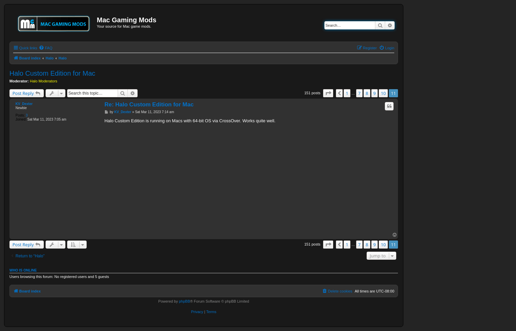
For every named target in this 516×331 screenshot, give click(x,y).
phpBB (184, 301)
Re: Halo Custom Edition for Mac (149, 104)
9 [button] (374, 93)
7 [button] (359, 93)
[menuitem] (45, 48)
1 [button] (347, 93)
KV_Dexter (24, 104)
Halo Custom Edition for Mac (52, 73)
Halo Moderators (43, 81)
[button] (328, 93)
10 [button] (383, 93)
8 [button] (367, 93)
